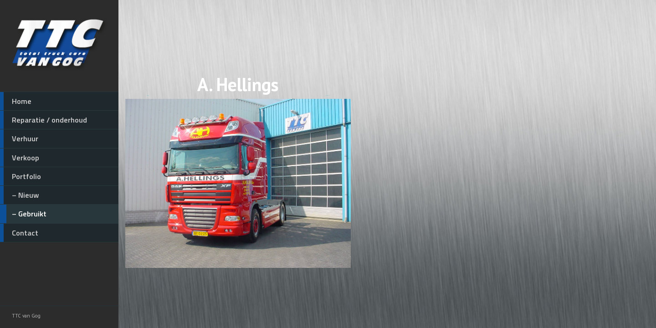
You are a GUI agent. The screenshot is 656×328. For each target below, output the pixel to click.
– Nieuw (19, 195)
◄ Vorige (148, 95)
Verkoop (19, 158)
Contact (19, 233)
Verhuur (19, 138)
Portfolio (20, 176)
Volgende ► (327, 95)
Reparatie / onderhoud (43, 120)
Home (15, 101)
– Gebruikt (23, 214)
